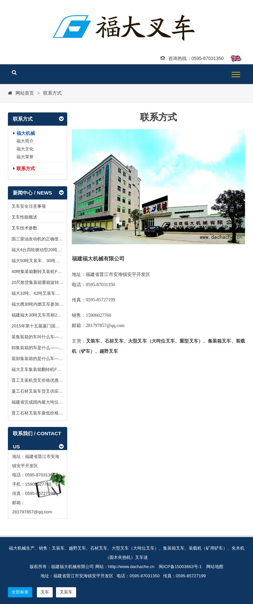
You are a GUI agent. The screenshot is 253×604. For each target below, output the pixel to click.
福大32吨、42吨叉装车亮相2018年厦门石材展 (55, 293)
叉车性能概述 (24, 217)
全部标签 (20, 591)
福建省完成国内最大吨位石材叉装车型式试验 (54, 402)
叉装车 (93, 341)
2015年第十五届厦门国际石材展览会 (46, 325)
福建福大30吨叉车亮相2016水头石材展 (49, 315)
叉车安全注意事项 (29, 206)
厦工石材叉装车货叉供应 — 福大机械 (47, 391)
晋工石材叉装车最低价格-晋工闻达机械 (49, 412)
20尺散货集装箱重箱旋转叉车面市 (44, 282)
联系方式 (52, 93)
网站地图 (214, 566)
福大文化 (25, 148)
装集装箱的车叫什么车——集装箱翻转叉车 (52, 336)
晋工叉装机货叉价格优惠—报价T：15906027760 (58, 380)
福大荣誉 (25, 156)
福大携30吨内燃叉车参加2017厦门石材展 (51, 304)
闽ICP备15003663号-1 (180, 566)
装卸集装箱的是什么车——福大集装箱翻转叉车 (56, 358)
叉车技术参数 (24, 228)
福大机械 (25, 133)
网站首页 (24, 93)
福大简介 (25, 140)
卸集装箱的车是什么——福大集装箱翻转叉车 (54, 347)
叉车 (118, 341)
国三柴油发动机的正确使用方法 (41, 238)
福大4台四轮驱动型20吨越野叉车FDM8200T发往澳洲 (62, 249)
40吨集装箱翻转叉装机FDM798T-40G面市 (52, 271)
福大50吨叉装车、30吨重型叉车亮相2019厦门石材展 (62, 260)
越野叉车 (108, 351)
